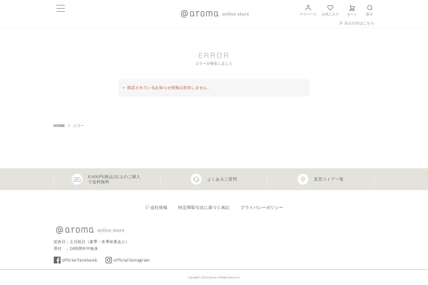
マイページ (308, 9)
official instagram (132, 259)
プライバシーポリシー (261, 207)
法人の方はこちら (359, 23)
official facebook (79, 259)
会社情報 (159, 207)
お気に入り (330, 9)
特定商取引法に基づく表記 (204, 207)
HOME (59, 125)
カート (352, 9)
